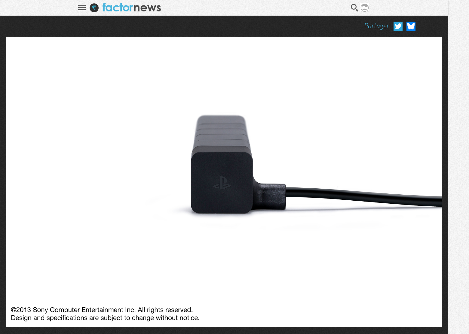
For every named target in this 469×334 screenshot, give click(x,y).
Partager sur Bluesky (410, 26)
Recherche (354, 7)
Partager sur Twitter (398, 26)
